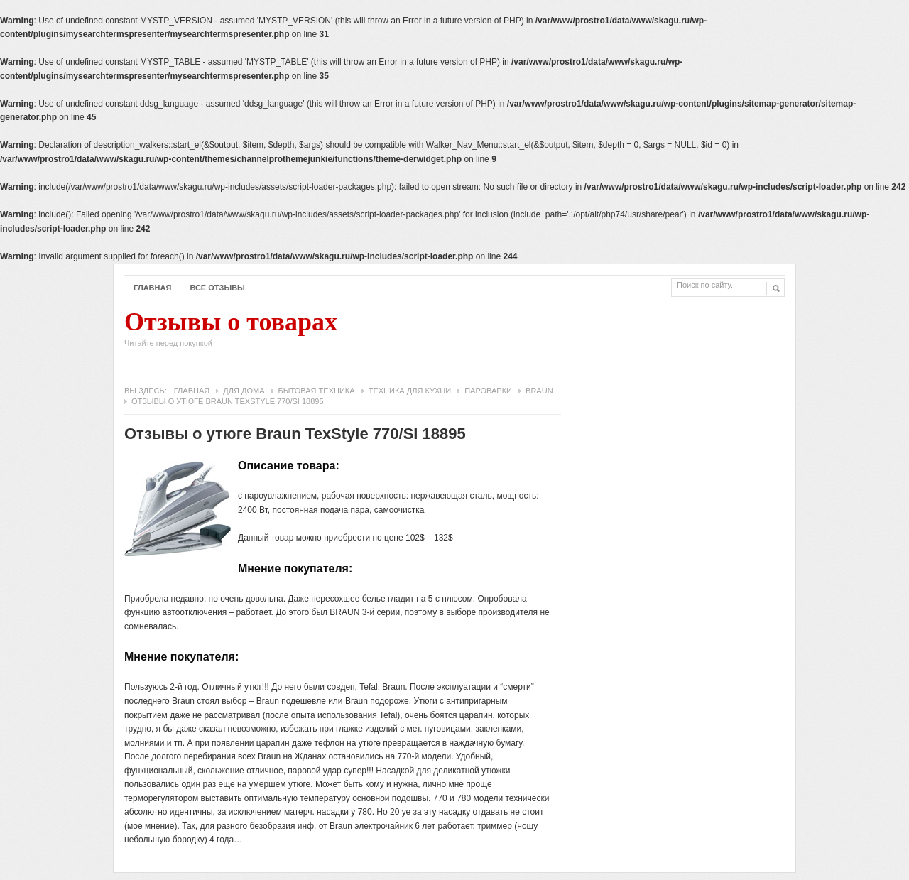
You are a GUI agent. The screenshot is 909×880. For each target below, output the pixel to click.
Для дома (243, 390)
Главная (152, 287)
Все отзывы (217, 287)
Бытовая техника (316, 390)
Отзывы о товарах (230, 332)
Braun (539, 390)
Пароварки (488, 390)
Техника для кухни (410, 390)
